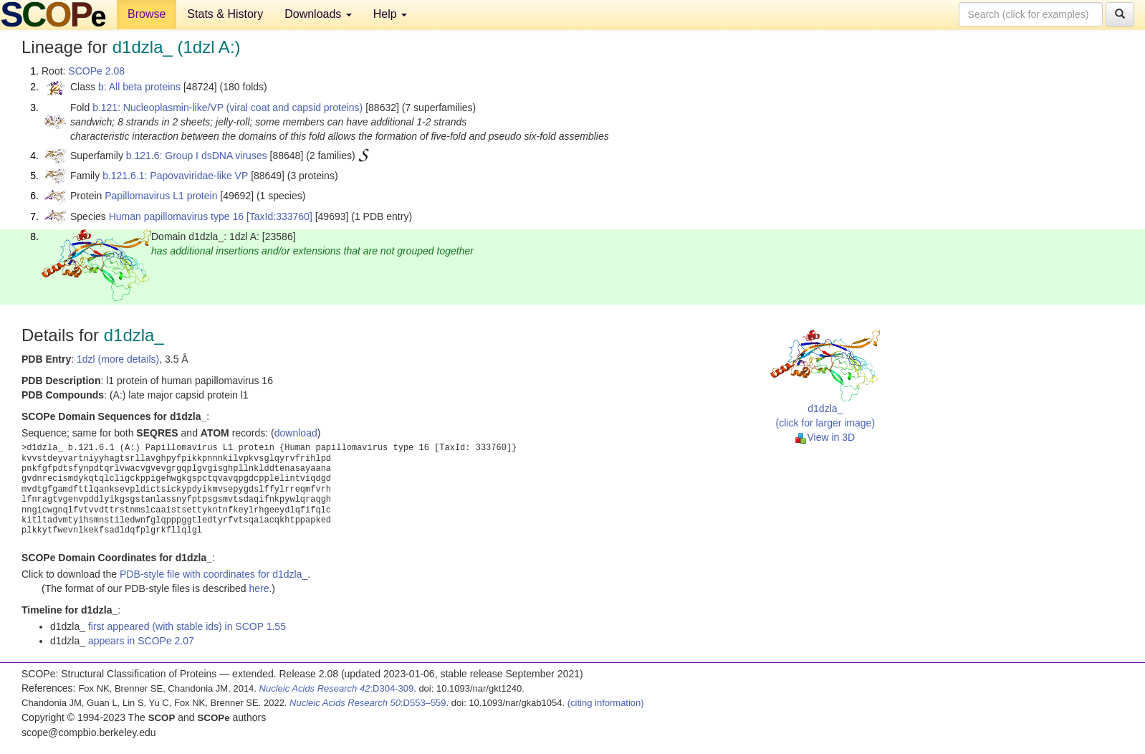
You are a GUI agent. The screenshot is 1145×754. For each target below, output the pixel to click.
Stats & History (225, 14)
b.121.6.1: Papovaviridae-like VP (175, 175)
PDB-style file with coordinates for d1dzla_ (213, 574)
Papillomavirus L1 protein (161, 195)
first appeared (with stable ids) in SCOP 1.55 (187, 626)
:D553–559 (367, 702)
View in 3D (825, 437)
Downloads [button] (318, 14)
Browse (147, 14)
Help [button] (390, 14)
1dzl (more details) (118, 359)
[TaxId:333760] (279, 216)
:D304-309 (336, 688)
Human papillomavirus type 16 (176, 216)
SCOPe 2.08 (96, 71)
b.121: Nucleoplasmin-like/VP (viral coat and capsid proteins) (227, 107)
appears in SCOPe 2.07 (141, 640)
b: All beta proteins (139, 86)
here (259, 588)
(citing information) (605, 702)
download (295, 433)
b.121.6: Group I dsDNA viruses (196, 155)
